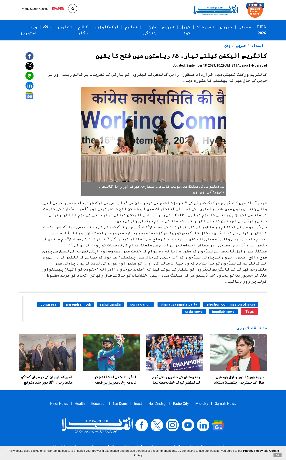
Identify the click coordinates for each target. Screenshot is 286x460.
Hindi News (59, 403)
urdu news (194, 311)
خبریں (226, 27)
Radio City (181, 403)
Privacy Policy (253, 450)
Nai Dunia (120, 403)
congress (48, 304)
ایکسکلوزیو (106, 27)
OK (278, 455)
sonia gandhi (140, 304)
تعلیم (131, 27)
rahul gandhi (110, 304)
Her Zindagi (157, 403)
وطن (227, 46)
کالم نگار (83, 30)
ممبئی (245, 27)
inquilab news (223, 311)
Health (80, 403)
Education (98, 403)
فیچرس (168, 27)
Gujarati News (225, 403)
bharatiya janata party (179, 304)
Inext (138, 403)
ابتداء (256, 46)
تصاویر (64, 27)
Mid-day (201, 403)
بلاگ (47, 27)
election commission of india (230, 304)
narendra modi (78, 304)
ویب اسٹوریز (28, 30)
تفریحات (205, 27)
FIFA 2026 (261, 30)
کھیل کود (185, 30)
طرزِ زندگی (149, 30)
